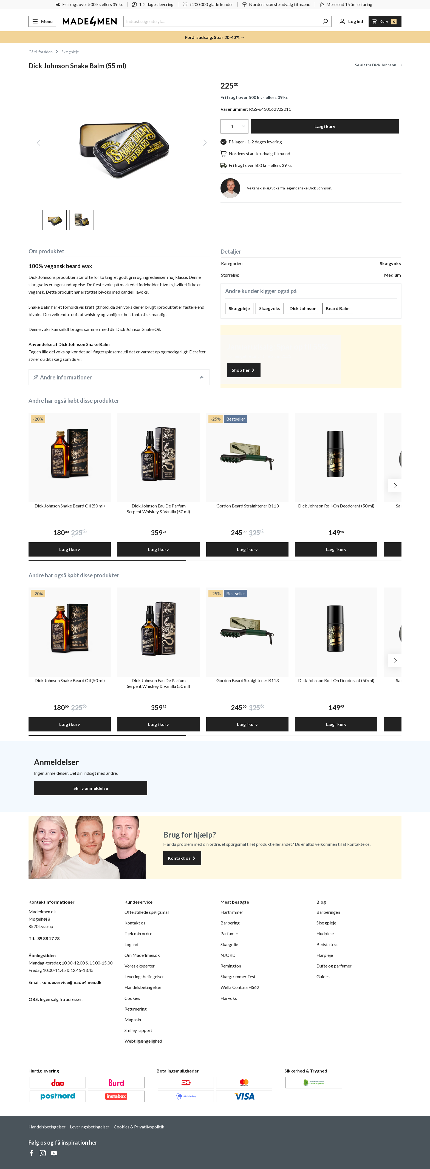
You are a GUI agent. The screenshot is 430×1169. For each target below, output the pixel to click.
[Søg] (325, 21)
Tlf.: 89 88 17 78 (44, 938)
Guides (323, 976)
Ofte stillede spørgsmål (147, 912)
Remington (230, 965)
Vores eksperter (140, 965)
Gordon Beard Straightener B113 (247, 505)
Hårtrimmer (231, 912)
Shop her (244, 370)
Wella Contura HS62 (239, 987)
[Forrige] (38, 143)
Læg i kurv (325, 126)
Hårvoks (228, 998)
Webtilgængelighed (143, 1040)
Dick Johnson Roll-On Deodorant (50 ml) (336, 505)
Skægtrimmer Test (238, 976)
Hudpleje (325, 933)
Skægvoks (269, 308)
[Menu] (42, 21)
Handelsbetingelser (143, 987)
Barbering (230, 922)
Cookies (132, 998)
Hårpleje (324, 955)
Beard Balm (338, 308)
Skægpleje (239, 308)
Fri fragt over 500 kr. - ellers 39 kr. (254, 97)
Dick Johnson (303, 308)
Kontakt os (182, 858)
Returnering (136, 1008)
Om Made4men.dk (142, 955)
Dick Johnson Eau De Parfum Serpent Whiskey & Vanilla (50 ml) (158, 508)
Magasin (133, 1019)
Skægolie (229, 944)
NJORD (228, 955)
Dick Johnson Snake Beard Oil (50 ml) (70, 505)
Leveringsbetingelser (144, 976)
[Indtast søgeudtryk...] (221, 21)
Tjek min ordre (138, 933)
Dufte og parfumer (334, 965)
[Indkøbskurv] (385, 21)
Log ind (131, 944)
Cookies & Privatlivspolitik (139, 1126)
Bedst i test (327, 944)
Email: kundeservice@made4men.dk (65, 982)
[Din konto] (351, 21)
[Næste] (205, 143)
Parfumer (229, 933)
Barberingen (328, 912)
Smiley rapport (138, 1030)
